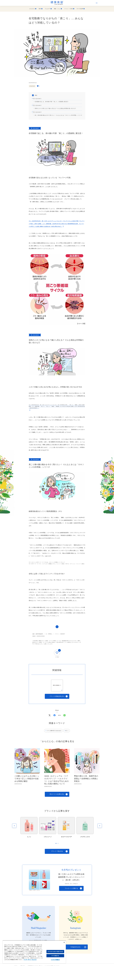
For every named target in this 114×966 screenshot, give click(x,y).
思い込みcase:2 (37, 105)
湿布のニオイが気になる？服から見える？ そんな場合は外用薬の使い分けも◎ (55, 108)
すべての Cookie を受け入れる (55, 951)
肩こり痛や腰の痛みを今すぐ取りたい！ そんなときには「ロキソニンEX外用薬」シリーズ (58, 115)
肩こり (66, 730)
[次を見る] (100, 826)
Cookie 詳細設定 (55, 959)
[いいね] (57, 653)
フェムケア (48, 8)
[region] (34, 951)
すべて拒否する (55, 955)
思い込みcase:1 (37, 98)
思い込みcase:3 (37, 112)
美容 (40, 8)
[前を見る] (14, 826)
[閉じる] (64, 942)
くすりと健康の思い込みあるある (53, 730)
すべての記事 (81, 8)
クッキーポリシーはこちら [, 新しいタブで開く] (30, 959)
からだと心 (32, 8)
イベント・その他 (69, 8)
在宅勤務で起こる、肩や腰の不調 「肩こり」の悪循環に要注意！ (52, 101)
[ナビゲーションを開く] (97, 3)
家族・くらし (58, 8)
